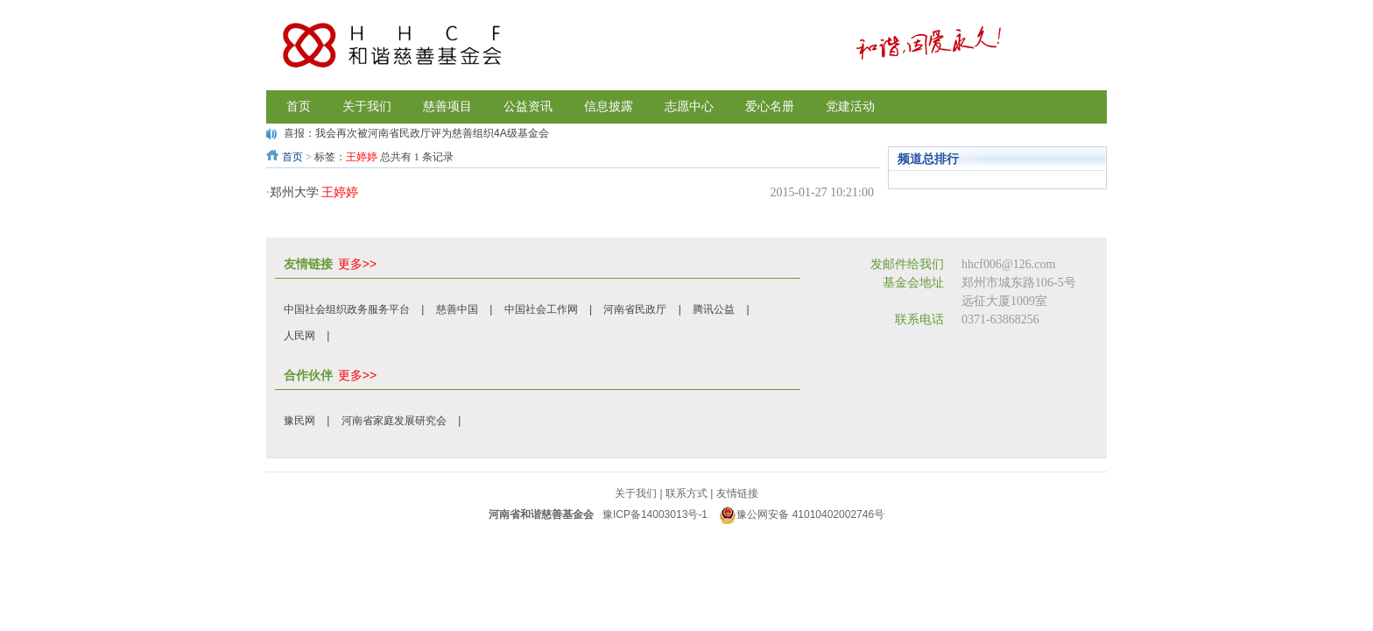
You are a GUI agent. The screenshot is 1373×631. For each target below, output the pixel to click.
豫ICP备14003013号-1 (655, 514)
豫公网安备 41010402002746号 (801, 514)
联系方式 (686, 493)
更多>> (357, 264)
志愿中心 (689, 106)
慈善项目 (447, 106)
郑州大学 (314, 192)
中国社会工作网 (541, 309)
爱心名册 (769, 106)
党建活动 (850, 106)
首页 (292, 157)
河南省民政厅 (634, 309)
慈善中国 (457, 309)
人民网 (299, 336)
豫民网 (299, 421)
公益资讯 (528, 106)
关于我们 (366, 106)
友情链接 (737, 493)
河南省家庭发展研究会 (394, 421)
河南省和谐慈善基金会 (541, 514)
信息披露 (608, 106)
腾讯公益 (714, 309)
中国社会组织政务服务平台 (347, 309)
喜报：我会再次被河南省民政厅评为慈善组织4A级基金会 (416, 133)
